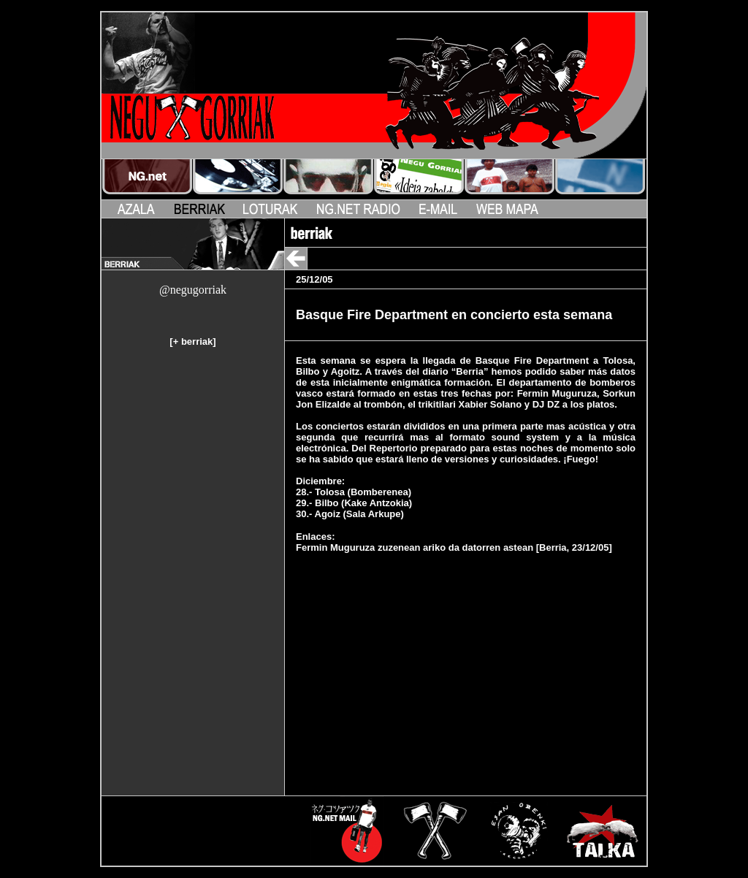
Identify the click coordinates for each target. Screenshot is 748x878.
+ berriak (193, 341)
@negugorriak (192, 289)
